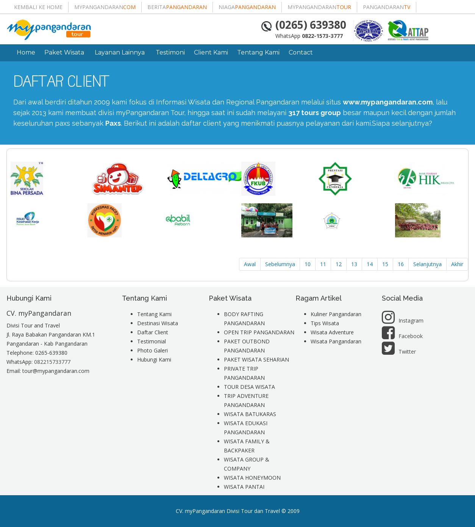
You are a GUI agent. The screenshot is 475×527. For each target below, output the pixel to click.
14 (370, 264)
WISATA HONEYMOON (252, 477)
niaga (247, 7)
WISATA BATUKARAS (250, 414)
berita (177, 7)
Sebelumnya (280, 264)
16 (401, 264)
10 (308, 264)
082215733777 (52, 361)
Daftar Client (152, 332)
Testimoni (170, 52)
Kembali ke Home (38, 7)
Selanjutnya (427, 264)
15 (385, 264)
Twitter (399, 351)
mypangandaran (105, 7)
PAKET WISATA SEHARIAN (256, 359)
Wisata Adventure (332, 332)
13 (354, 264)
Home (26, 52)
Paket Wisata (65, 52)
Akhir (457, 264)
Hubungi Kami (154, 359)
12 (339, 264)
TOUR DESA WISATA (249, 386)
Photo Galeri (152, 350)
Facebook (402, 336)
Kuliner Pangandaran (336, 314)
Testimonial (151, 341)
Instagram (402, 320)
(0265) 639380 (310, 24)
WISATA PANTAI (244, 486)
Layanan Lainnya (120, 52)
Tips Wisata (325, 323)
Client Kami (211, 52)
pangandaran (386, 7)
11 (323, 264)
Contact (301, 52)
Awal (250, 264)
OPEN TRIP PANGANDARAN (259, 332)
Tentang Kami (258, 52)
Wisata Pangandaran (336, 341)
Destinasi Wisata (157, 323)
